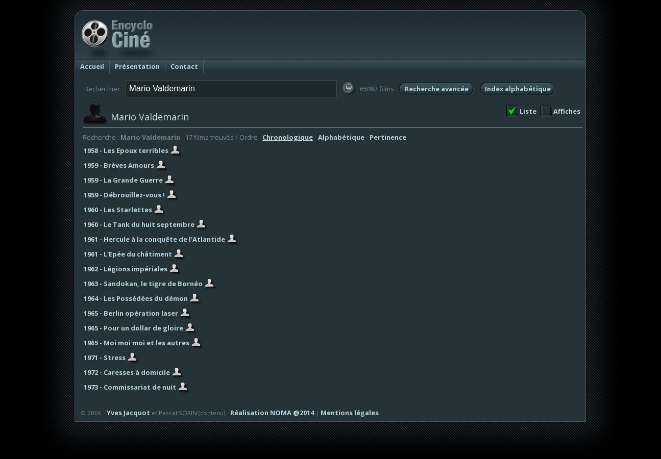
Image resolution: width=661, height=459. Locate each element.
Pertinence (388, 137)
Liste (528, 111)
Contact (184, 66)
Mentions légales (350, 412)
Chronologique (287, 137)
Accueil (92, 66)
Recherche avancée (437, 88)
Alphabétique (341, 137)
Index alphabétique (518, 88)
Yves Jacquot (128, 412)
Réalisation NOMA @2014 (272, 412)
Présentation (137, 66)
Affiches (566, 111)
